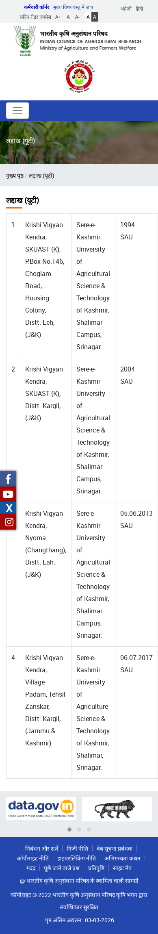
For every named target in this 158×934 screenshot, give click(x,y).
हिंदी (139, 8)
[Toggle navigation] (17, 110)
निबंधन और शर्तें (41, 848)
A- (77, 16)
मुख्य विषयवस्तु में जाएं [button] (73, 7)
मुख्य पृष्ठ (15, 175)
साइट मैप (122, 868)
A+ (58, 16)
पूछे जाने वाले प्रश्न (62, 868)
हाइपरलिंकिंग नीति (76, 858)
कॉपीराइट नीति (33, 858)
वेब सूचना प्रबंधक (114, 848)
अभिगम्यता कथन (122, 858)
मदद (30, 868)
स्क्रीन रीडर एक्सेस (35, 16)
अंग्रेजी (126, 8)
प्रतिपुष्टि (96, 868)
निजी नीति (77, 848)
